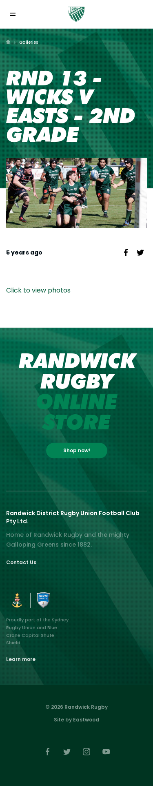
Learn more (20, 659)
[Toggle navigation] (12, 14)
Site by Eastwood (76, 719)
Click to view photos (38, 290)
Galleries (28, 42)
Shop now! (76, 450)
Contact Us (21, 562)
